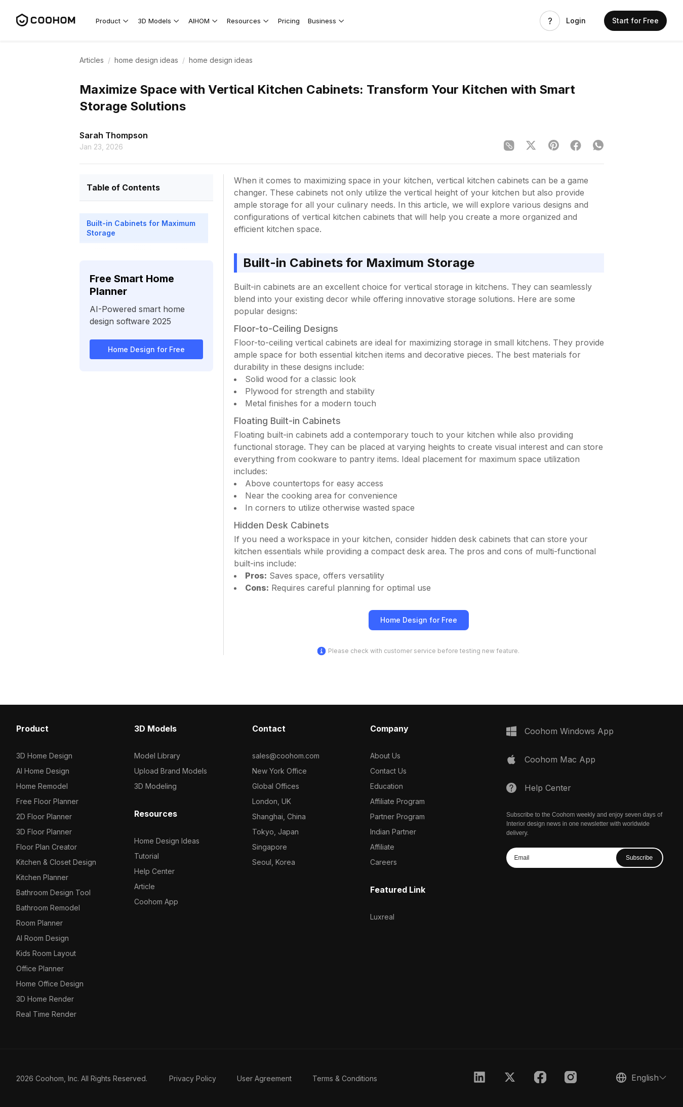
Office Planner (40, 968)
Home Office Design (50, 983)
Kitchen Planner (42, 877)
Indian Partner (393, 831)
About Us (385, 755)
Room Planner (39, 923)
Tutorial (146, 856)
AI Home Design (42, 771)
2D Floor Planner (44, 816)
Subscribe (639, 857)
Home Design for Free (146, 349)
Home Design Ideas (166, 840)
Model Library (157, 755)
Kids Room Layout (46, 953)
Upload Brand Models (170, 771)
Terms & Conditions (344, 1078)
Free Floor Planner (47, 801)
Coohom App (156, 901)
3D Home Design (44, 755)
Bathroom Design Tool (53, 892)
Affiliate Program (397, 801)
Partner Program (397, 816)
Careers (383, 862)
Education (386, 786)
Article (144, 886)
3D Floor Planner (44, 831)
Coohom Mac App (560, 759)
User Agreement (264, 1078)
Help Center (154, 871)
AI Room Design (42, 938)
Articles (91, 60)
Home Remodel (42, 786)
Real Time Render (46, 1014)
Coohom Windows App (569, 731)
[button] (113, 20)
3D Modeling (155, 786)
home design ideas (146, 60)
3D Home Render (45, 999)
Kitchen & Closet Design (56, 862)
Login (576, 21)
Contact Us (388, 771)
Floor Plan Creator (46, 847)
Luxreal (382, 916)
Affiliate (382, 847)
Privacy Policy (192, 1078)
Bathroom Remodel (48, 907)
